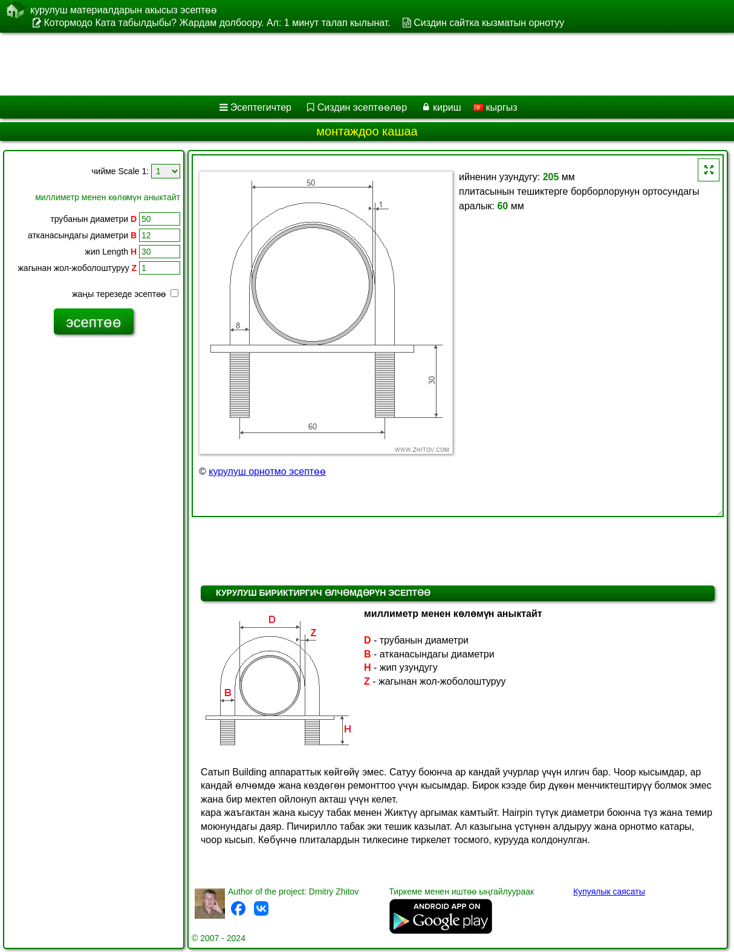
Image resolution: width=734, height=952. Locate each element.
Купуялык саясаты (609, 891)
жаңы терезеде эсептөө (125, 294)
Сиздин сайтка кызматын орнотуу (489, 23)
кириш (447, 107)
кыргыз (495, 107)
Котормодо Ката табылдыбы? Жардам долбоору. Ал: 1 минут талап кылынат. (217, 23)
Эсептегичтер (260, 107)
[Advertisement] (308, 64)
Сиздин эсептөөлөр (362, 107)
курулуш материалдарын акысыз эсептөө (123, 9)
